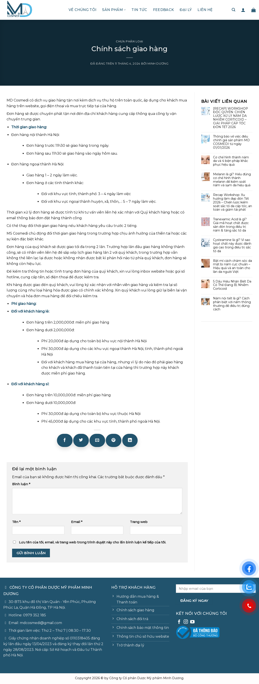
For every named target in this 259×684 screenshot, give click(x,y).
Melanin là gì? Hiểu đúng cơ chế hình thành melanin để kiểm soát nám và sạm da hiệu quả (232, 179)
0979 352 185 (34, 615)
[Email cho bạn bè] (97, 440)
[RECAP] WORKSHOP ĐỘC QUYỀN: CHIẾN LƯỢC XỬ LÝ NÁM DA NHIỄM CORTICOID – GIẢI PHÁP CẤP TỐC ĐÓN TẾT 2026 (230, 118)
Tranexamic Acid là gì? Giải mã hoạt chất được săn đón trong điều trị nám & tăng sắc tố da (231, 224)
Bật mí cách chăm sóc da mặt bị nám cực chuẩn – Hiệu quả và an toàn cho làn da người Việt (232, 266)
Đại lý (186, 10)
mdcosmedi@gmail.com (41, 623)
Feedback (163, 10)
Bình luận (21, 484)
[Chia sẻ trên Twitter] (81, 440)
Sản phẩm (114, 10)
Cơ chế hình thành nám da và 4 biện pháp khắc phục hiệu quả (231, 161)
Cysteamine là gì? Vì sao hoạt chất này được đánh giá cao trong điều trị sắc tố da (232, 245)
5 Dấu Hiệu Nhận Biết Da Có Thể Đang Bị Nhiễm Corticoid (232, 285)
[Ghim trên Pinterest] (113, 440)
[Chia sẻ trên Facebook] (64, 440)
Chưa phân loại (129, 41)
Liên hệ (205, 10)
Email (76, 522)
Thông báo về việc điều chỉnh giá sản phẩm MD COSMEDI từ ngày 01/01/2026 (231, 142)
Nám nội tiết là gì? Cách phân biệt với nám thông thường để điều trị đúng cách (232, 304)
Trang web (139, 522)
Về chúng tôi (83, 10)
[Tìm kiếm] (233, 9)
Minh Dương (158, 63)
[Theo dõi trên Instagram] (186, 622)
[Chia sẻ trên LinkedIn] (130, 440)
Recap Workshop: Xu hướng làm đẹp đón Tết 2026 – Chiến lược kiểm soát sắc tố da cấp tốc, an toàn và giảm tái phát (232, 202)
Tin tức (139, 10)
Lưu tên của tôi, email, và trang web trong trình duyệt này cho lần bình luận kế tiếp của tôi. (92, 542)
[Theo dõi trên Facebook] (179, 622)
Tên (16, 522)
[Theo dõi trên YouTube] (192, 622)
